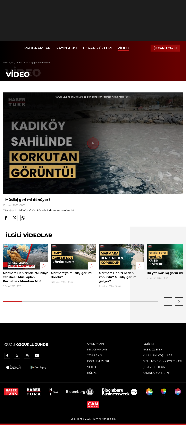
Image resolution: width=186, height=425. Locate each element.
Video (123, 48)
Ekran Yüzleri (97, 48)
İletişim (148, 343)
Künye (92, 372)
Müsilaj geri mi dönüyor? (38, 62)
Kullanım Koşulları (158, 355)
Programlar (37, 48)
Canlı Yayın (95, 343)
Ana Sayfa (9, 62)
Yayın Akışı (66, 48)
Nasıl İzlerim (152, 349)
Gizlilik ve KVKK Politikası (162, 361)
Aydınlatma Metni (156, 372)
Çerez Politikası (155, 367)
